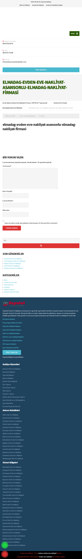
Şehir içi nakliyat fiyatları (11, 333)
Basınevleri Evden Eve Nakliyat (13, 446)
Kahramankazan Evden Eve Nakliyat (15, 529)
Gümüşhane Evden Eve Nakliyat (14, 261)
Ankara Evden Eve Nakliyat (11, 369)
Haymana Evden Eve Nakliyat (12, 526)
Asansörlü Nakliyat (38, 5)
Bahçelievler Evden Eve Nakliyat (13, 440)
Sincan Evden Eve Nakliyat (11, 489)
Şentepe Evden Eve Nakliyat (12, 427)
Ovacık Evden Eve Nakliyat (11, 449)
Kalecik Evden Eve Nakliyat (11, 533)
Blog (5, 280)
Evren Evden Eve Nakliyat (11, 520)
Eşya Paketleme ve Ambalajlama (14, 400)
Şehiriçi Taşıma (9, 289)
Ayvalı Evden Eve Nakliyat (11, 418)
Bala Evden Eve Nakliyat (10, 505)
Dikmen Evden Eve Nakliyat (12, 437)
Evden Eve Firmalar (10, 282)
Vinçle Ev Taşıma (8, 394)
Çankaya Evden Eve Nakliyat (12, 470)
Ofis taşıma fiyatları (9, 344)
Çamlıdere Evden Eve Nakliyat (12, 511)
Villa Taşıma (7, 391)
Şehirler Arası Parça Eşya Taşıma (14, 397)
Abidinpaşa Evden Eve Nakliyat (13, 458)
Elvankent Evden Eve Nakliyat (12, 455)
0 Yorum (42, 116)
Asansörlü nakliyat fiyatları (12, 330)
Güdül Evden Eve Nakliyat (11, 523)
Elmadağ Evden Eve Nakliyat (12, 517)
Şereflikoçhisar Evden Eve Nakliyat (14, 545)
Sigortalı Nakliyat (8, 375)
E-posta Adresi (8, 201)
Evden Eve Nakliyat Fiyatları (54, 5)
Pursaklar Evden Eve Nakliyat (12, 486)
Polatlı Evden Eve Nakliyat (11, 542)
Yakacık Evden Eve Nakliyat (12, 492)
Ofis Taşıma (7, 384)
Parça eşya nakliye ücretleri (12, 323)
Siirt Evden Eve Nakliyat (12, 266)
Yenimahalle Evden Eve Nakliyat (13, 495)
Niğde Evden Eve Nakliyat (12, 263)
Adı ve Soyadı (7, 191)
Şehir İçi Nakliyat (25, 5)
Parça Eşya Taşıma (9, 388)
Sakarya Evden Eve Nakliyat (13, 268)
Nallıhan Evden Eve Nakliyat (12, 539)
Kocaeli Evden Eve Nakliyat (13, 259)
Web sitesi (6, 210)
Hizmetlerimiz (9, 285)
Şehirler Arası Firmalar (11, 292)
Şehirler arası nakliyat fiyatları (13, 337)
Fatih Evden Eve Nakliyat (11, 424)
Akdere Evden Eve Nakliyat (11, 433)
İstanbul (7, 287)
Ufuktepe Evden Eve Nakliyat (12, 421)
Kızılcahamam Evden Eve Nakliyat (14, 536)
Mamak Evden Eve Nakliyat (12, 483)
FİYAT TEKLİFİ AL (12, 352)
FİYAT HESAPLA (41, 70)
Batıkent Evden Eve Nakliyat (12, 452)
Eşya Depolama (8, 403)
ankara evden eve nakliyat (47, 553)
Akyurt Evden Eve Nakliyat (11, 498)
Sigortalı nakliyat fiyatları (11, 326)
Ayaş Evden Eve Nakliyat (11, 501)
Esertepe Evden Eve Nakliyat (12, 430)
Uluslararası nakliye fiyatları (12, 340)
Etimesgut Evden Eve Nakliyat (12, 473)
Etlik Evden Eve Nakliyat (10, 415)
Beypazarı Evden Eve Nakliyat (12, 508)
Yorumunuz (7, 166)
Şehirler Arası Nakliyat (10, 381)
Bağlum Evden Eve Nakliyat (12, 443)
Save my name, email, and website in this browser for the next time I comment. (31, 223)
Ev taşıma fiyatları (9, 319)
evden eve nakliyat (45, 557)
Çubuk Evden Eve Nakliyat (11, 514)
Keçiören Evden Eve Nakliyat (12, 480)
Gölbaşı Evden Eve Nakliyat (11, 476)
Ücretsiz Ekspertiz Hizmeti (11, 406)
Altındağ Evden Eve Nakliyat (12, 467)
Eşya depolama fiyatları (11, 348)
